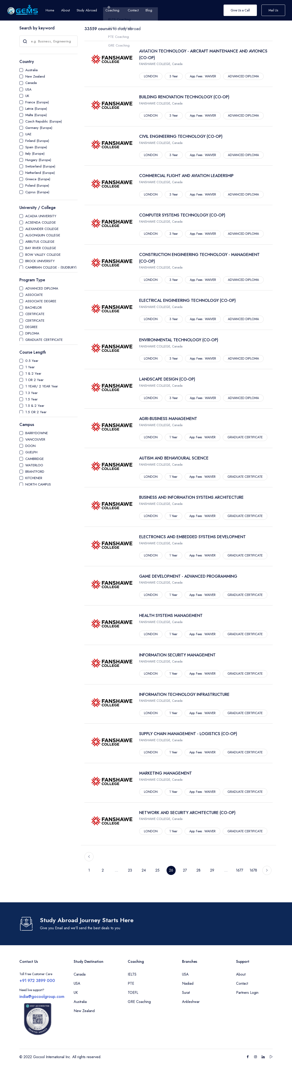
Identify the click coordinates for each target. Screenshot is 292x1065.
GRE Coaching (139, 1001)
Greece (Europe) (37, 179)
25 (157, 870)
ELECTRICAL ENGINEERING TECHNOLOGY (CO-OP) (187, 300)
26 (171, 870)
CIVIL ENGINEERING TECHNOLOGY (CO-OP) (180, 136)
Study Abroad (87, 10)
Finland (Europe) (37, 140)
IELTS (132, 974)
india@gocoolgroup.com (41, 997)
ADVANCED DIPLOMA (41, 288)
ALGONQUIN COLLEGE (42, 235)
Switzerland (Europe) (40, 166)
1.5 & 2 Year (34, 405)
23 (130, 870)
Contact (242, 983)
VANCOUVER (35, 439)
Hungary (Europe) (38, 159)
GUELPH (31, 452)
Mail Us (273, 10)
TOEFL (133, 992)
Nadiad (187, 983)
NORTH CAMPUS (38, 484)
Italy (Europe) (34, 153)
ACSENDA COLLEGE (40, 222)
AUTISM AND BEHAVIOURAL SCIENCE (174, 458)
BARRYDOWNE (36, 433)
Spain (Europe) (36, 147)
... (116, 870)
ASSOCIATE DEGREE (40, 301)
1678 (253, 870)
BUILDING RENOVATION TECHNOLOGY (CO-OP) (184, 97)
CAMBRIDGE (34, 458)
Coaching (112, 10)
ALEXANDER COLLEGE (42, 228)
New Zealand (35, 76)
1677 (239, 870)
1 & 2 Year (33, 373)
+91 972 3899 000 (37, 981)
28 (198, 870)
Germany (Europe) (38, 127)
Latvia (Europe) (36, 108)
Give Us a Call (240, 10)
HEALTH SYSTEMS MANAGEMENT (171, 616)
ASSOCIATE (34, 294)
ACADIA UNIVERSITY (40, 216)
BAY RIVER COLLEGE (40, 248)
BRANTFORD (34, 471)
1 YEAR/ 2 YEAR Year (41, 386)
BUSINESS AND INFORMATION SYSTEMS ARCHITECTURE (191, 497)
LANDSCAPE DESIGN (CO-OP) (167, 379)
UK (27, 95)
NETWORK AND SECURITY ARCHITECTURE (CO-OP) (187, 813)
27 (185, 870)
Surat (186, 992)
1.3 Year (31, 392)
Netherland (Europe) (40, 172)
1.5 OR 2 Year (36, 412)
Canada (31, 82)
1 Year (30, 367)
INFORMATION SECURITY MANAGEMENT (177, 655)
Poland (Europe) (37, 185)
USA (28, 89)
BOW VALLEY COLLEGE (43, 254)
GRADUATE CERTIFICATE (44, 339)
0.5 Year (31, 360)
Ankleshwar (191, 1001)
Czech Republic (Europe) (43, 121)
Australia (31, 70)
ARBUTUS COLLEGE (40, 241)
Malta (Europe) (36, 114)
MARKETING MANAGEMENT (165, 773)
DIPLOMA (32, 333)
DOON (30, 445)
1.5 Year (31, 399)
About (240, 974)
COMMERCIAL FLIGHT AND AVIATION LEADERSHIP (186, 176)
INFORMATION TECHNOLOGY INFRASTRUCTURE (184, 694)
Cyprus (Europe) (37, 192)
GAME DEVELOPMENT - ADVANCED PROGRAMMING (188, 576)
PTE (131, 983)
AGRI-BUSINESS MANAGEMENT (168, 419)
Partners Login (247, 992)
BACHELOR (33, 307)
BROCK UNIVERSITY (40, 261)
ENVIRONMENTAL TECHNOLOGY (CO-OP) (178, 340)
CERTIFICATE (34, 313)
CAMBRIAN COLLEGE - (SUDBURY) (50, 267)
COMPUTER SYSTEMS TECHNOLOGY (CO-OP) (182, 215)
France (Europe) (37, 102)
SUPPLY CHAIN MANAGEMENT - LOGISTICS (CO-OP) (188, 734)
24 (144, 870)
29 (212, 870)
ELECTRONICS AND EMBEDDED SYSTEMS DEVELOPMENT (192, 537)
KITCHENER (33, 477)
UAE (28, 134)
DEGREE (31, 326)
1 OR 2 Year (34, 379)
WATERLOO (34, 465)
